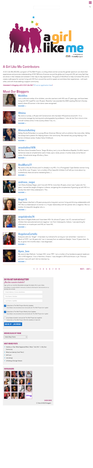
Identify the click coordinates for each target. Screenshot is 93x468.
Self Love (8, 355)
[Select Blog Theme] (15, 337)
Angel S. (22, 199)
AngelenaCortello (27, 234)
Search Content (90, 6)
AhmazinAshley (26, 130)
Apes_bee (23, 251)
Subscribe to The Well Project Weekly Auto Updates (21, 311)
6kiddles (22, 95)
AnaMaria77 (25, 164)
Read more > (22, 106)
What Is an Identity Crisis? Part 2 (15, 352)
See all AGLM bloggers (44, 403)
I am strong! (9, 358)
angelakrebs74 (26, 216)
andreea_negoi (26, 182)
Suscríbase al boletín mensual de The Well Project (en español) (24, 318)
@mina (22, 113)
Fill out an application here (42, 85)
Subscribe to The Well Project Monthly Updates (20, 305)
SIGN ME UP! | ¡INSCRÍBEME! (13, 324)
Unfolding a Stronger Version (14, 361)
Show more (48, 400)
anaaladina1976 (26, 147)
